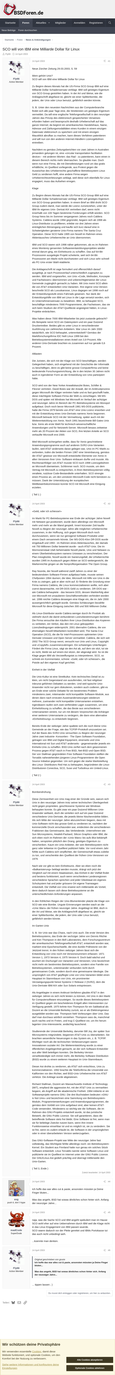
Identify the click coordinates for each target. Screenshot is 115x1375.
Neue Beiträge (9, 30)
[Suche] (109, 22)
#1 (109, 61)
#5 (109, 1212)
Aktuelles (41, 22)
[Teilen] (104, 61)
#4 (109, 1181)
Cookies (36, 1351)
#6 (109, 1250)
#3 (109, 784)
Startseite (10, 22)
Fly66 (8, 54)
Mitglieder (60, 22)
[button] (49, 22)
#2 (109, 503)
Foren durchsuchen (27, 30)
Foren (25, 22)
